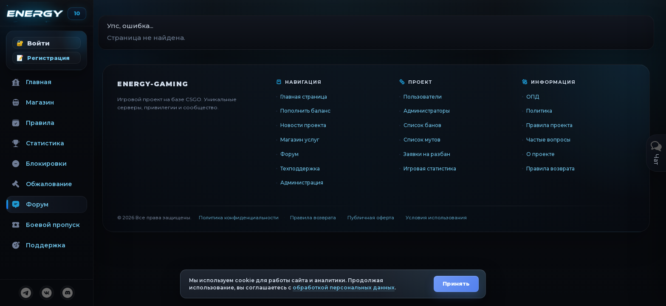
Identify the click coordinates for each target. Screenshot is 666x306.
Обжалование (41, 184)
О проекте (543, 154)
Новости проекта (310, 125)
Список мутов (426, 139)
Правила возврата (553, 168)
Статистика (37, 143)
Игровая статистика (434, 168)
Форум (29, 204)
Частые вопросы (551, 139)
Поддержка (38, 245)
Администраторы (431, 111)
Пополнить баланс (313, 111)
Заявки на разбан (431, 154)
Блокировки (39, 163)
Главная (31, 82)
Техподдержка (307, 168)
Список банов (427, 125)
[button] (46, 43)
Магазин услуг (307, 139)
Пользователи (427, 97)
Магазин (32, 102)
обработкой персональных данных (344, 287)
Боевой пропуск (45, 225)
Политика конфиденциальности (246, 218)
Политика (542, 111)
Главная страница (311, 97)
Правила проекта (552, 125)
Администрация (309, 182)
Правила (32, 123)
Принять (456, 283)
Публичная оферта (378, 218)
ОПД (535, 97)
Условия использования (443, 218)
